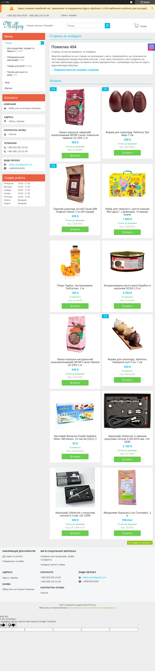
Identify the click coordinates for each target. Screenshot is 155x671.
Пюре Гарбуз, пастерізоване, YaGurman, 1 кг (75, 287)
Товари (8, 43)
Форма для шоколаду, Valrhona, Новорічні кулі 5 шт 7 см (127, 361)
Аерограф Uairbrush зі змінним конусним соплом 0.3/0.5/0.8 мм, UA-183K (127, 439)
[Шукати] (107, 25)
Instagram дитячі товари (52, 564)
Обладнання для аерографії (15, 58)
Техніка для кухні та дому (17, 73)
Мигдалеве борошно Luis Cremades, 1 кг (127, 514)
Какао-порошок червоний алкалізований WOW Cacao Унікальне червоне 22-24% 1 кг (75, 135)
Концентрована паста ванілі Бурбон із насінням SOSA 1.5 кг (127, 287)
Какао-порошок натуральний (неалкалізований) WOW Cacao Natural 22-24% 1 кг (75, 362)
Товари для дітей (16, 66)
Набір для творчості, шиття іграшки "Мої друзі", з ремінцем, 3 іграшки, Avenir (127, 212)
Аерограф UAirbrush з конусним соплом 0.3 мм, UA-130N (75, 514)
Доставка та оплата (12, 556)
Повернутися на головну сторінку (76, 69)
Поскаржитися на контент (79, 608)
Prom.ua (92, 605)
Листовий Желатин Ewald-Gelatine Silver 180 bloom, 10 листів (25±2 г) (75, 437)
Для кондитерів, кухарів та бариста (20, 49)
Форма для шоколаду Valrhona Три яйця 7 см (127, 134)
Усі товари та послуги (139, 542)
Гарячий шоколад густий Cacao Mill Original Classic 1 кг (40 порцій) (75, 210)
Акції (7, 82)
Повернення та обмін (13, 561)
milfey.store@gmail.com (20, 164)
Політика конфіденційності (104, 608)
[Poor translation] (11, 625)
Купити (76, 155)
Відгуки (8, 88)
